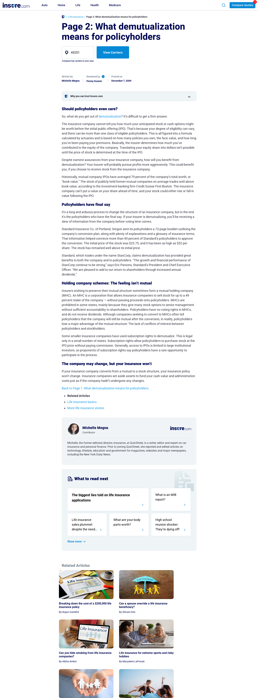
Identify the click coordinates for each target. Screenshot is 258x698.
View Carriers (113, 52)
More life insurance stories (85, 408)
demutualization (110, 116)
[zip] (78, 52)
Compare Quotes (242, 5)
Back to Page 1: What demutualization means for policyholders (105, 388)
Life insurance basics (82, 402)
